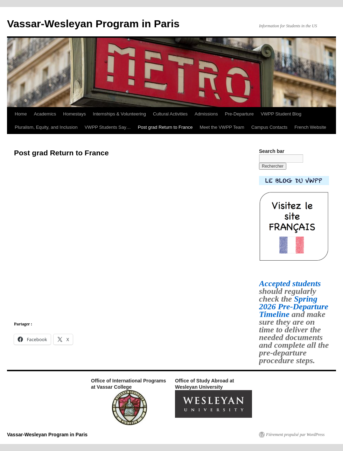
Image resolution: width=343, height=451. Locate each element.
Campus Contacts (269, 127)
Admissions (206, 114)
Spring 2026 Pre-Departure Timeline (293, 306)
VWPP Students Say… (108, 127)
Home (21, 114)
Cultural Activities (170, 114)
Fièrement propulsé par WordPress (295, 434)
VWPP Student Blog (281, 114)
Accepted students (290, 283)
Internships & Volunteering (119, 114)
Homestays (74, 114)
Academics (45, 114)
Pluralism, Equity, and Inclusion (46, 127)
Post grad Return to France (165, 127)
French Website (310, 127)
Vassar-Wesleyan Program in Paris (93, 23)
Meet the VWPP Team (222, 127)
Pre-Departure (239, 114)
